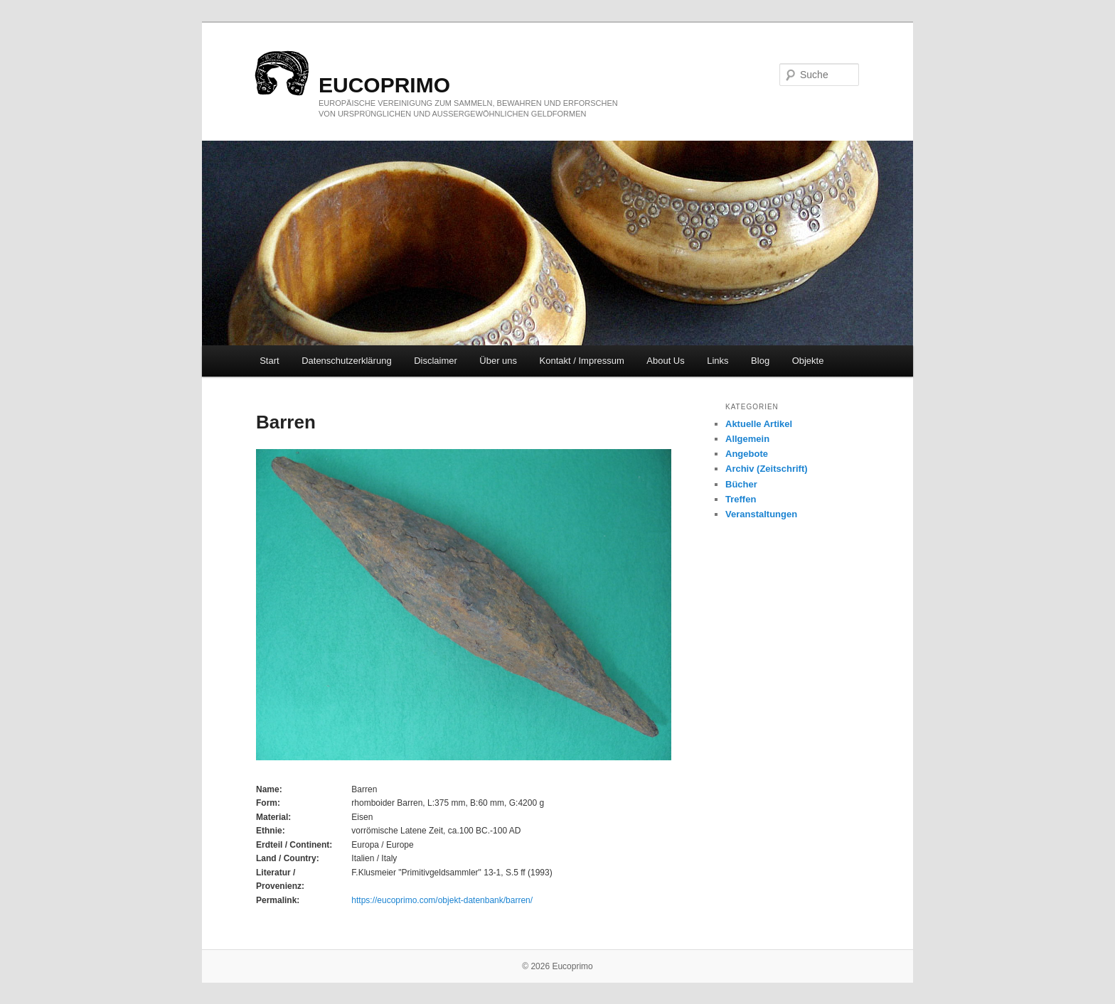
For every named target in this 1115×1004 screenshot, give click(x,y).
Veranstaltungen (761, 514)
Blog (760, 360)
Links (717, 360)
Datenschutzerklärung (346, 360)
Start (269, 360)
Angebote (746, 453)
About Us (665, 360)
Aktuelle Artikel (758, 424)
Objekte (808, 360)
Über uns (498, 360)
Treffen (740, 499)
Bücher (741, 484)
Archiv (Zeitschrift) (766, 468)
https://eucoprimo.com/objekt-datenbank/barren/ (442, 900)
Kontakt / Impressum (582, 360)
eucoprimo (384, 85)
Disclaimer (435, 360)
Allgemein (747, 438)
